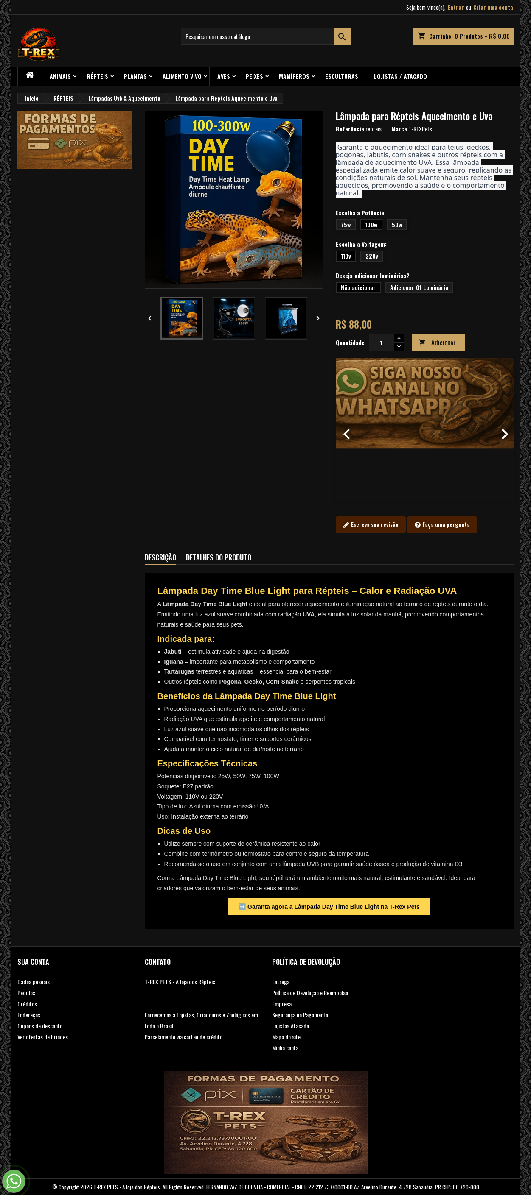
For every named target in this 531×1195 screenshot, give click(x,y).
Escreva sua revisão (371, 524)
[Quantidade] (381, 342)
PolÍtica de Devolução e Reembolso (310, 992)
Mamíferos (294, 76)
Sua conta (33, 962)
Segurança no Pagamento (300, 1014)
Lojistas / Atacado (400, 76)
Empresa (282, 1003)
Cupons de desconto (39, 1025)
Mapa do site (286, 1036)
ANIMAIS (60, 76)
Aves (223, 76)
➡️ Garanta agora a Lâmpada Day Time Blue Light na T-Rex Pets (329, 906)
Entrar (456, 7)
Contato (158, 962)
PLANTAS (135, 76)
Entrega (280, 981)
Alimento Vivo (182, 76)
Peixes (254, 76)
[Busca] (266, 36)
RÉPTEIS (97, 76)
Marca (399, 129)
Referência (350, 129)
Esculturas (341, 76)
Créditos (27, 1003)
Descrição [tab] (160, 557)
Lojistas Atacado (290, 1025)
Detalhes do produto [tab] (218, 557)
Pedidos (26, 992)
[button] (349, 430)
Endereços (28, 1014)
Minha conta (285, 1047)
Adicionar (437, 342)
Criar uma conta (493, 7)
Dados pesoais (33, 981)
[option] (425, 430)
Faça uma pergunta (442, 524)
